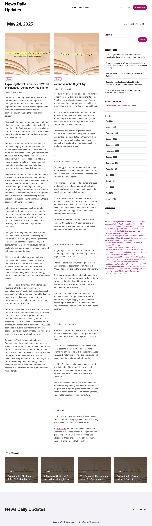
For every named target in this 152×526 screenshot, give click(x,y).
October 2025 (111, 157)
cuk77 (121, 252)
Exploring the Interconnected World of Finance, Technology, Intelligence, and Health (24, 87)
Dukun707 (108, 222)
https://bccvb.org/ (112, 229)
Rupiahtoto (114, 252)
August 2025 (111, 169)
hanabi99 (111, 259)
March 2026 (111, 127)
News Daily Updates (25, 509)
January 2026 (111, 139)
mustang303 (109, 238)
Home (74, 7)
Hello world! (132, 106)
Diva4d (114, 233)
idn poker (138, 269)
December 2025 (112, 145)
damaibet (136, 231)
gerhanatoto (128, 254)
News (9, 79)
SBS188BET (139, 236)
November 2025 (112, 151)
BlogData (82, 522)
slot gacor (135, 238)
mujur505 (127, 252)
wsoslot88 (118, 257)
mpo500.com (131, 226)
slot (126, 233)
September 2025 (113, 163)
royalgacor (120, 259)
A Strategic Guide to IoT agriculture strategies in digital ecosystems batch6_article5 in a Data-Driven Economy (126, 65)
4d (131, 271)
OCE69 (129, 264)
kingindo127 (137, 247)
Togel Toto (132, 240)
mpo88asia (109, 264)
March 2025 (111, 199)
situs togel (128, 231)
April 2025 (110, 193)
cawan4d (121, 233)
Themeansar (94, 522)
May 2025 (110, 187)
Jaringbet (116, 266)
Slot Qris (122, 224)
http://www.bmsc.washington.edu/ (118, 247)
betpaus (127, 238)
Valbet (115, 224)
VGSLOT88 (109, 273)
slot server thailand (139, 252)
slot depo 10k (128, 222)
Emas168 (108, 261)
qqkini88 (134, 261)
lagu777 (129, 257)
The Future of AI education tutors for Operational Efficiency (94, 479)
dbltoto (107, 254)
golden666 (109, 257)
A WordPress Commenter (115, 106)
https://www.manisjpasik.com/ (116, 236)
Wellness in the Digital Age (71, 84)
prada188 (108, 266)
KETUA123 (119, 238)
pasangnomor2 (121, 240)
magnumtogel (139, 259)
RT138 (136, 254)
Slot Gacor (123, 269)
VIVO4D (108, 233)
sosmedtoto (118, 273)
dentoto (8, 328)
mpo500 (140, 226)
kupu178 (116, 250)
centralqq (123, 229)
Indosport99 (109, 245)
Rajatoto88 (119, 231)
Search (108, 34)
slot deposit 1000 (139, 264)
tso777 (126, 273)
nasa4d (127, 250)
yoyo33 (114, 254)
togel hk (139, 224)
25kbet (130, 229)
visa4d (116, 264)
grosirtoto (108, 250)
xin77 (122, 250)
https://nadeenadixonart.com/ (124, 243)
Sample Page (84, 7)
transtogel (116, 261)
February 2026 (112, 133)
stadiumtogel (126, 261)
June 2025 (110, 181)
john (8, 93)
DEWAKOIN (61, 429)
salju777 (131, 269)
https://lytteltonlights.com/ (115, 226)
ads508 (118, 271)
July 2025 (110, 175)
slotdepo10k (130, 224)
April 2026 (110, 121)
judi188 (117, 245)
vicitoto (122, 264)
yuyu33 (132, 236)
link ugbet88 (118, 222)
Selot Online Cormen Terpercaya (133, 266)
